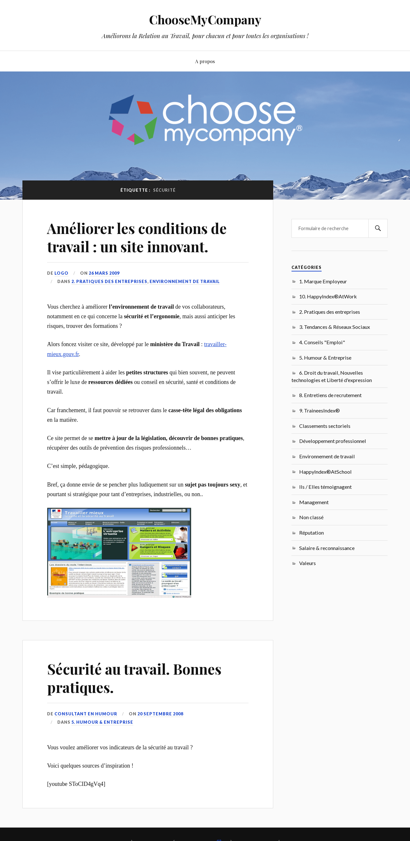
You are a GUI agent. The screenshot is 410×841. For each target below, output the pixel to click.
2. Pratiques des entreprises (109, 281)
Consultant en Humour (85, 713)
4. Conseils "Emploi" (322, 342)
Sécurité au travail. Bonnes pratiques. (134, 677)
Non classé (311, 517)
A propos (205, 61)
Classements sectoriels (324, 426)
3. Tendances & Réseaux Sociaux (334, 327)
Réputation (311, 532)
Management (314, 502)
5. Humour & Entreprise (102, 722)
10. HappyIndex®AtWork (328, 296)
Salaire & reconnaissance (327, 548)
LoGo (61, 273)
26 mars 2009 (104, 273)
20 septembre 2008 (160, 713)
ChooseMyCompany (205, 19)
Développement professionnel (332, 441)
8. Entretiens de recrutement (330, 395)
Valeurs (307, 563)
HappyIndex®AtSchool (325, 472)
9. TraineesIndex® (319, 410)
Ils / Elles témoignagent (325, 487)
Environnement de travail (185, 281)
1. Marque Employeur (323, 281)
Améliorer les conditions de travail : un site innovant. (137, 237)
